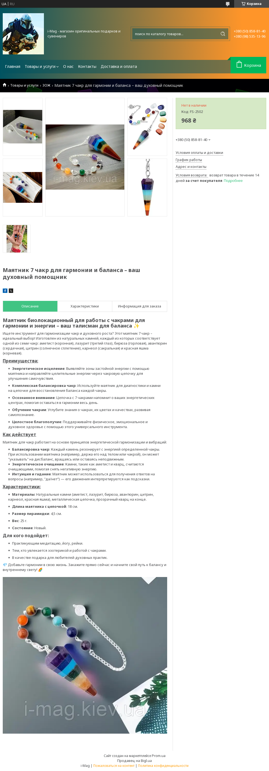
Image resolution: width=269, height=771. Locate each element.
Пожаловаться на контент (113, 765)
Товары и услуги (40, 66)
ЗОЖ (47, 85)
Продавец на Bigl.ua (134, 760)
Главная (12, 66)
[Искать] (222, 33)
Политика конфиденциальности (163, 765)
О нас (68, 66)
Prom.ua (159, 755)
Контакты (87, 66)
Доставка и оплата (119, 66)
